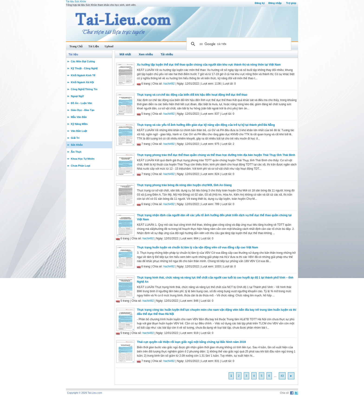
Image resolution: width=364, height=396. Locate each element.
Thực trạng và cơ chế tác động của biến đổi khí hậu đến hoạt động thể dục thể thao (192, 94)
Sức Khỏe (77, 144)
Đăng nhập (275, 3)
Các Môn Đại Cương (83, 61)
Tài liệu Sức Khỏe (76, 1)
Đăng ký (260, 3)
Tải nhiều (167, 54)
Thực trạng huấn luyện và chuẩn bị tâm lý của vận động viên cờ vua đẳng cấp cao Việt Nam (197, 247)
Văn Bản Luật (79, 131)
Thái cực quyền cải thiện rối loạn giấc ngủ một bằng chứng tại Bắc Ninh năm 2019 (191, 342)
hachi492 (169, 83)
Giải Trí (75, 137)
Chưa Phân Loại (80, 165)
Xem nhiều (146, 54)
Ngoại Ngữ (77, 96)
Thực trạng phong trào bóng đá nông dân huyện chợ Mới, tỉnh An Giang (184, 185)
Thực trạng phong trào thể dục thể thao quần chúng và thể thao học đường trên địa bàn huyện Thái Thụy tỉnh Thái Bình (216, 155)
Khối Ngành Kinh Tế (83, 75)
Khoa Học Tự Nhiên (82, 158)
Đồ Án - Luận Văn (81, 103)
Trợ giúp (291, 3)
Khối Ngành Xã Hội (82, 82)
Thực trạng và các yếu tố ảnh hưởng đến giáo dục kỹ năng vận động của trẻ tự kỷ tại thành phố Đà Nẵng (206, 125)
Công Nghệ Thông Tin (84, 89)
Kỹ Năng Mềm (79, 124)
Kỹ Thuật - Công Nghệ (84, 68)
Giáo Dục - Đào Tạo (82, 110)
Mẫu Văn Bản (79, 117)
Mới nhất (125, 54)
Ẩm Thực (76, 151)
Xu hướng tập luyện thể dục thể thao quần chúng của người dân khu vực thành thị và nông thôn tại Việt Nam (209, 64)
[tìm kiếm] (238, 44)
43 (282, 375)
